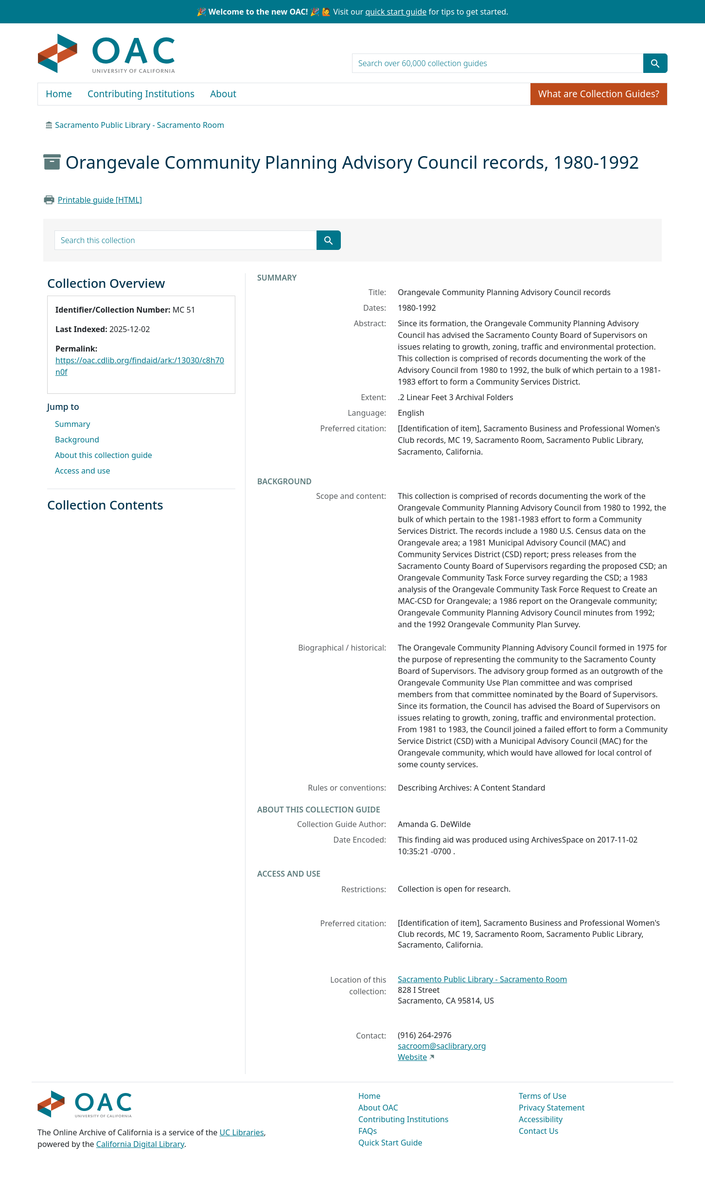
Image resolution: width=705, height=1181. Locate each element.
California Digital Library (140, 1144)
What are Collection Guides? (598, 94)
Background (77, 439)
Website (412, 1057)
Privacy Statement (552, 1107)
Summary (72, 424)
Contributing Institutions (141, 94)
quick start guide (395, 11)
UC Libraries (242, 1132)
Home (59, 94)
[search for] (498, 63)
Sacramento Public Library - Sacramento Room (139, 125)
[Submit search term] (655, 63)
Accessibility (541, 1119)
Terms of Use (542, 1096)
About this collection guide (103, 455)
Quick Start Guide (390, 1142)
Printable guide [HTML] (100, 199)
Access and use (82, 470)
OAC (106, 54)
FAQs (367, 1131)
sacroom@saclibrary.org (442, 1045)
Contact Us (538, 1131)
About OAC (378, 1107)
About (223, 94)
